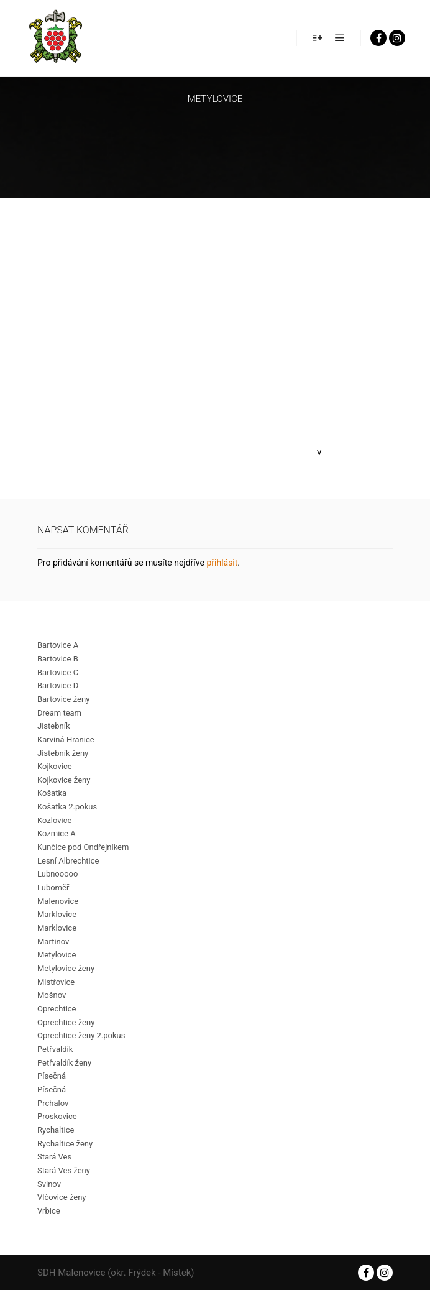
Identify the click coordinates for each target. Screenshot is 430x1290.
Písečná (51, 1075)
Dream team (59, 712)
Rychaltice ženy (65, 1143)
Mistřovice (56, 982)
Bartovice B (57, 658)
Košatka (51, 793)
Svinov (49, 1184)
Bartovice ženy (63, 699)
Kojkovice (54, 766)
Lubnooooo (57, 873)
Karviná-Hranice (65, 739)
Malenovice (57, 901)
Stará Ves (54, 1156)
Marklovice (56, 914)
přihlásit (221, 563)
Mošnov (51, 995)
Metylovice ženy (65, 968)
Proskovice (57, 1116)
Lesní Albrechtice (68, 860)
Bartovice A (57, 645)
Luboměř (53, 887)
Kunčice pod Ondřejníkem (83, 847)
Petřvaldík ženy (64, 1062)
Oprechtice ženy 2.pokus (81, 1035)
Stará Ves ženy (63, 1170)
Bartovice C (57, 672)
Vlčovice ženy (61, 1197)
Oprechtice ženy (65, 1022)
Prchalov (52, 1103)
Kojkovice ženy (63, 780)
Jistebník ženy (62, 753)
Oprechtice (56, 1008)
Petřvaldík (55, 1049)
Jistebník (53, 725)
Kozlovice (54, 820)
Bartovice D (57, 685)
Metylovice (56, 954)
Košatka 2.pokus (67, 806)
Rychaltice (55, 1130)
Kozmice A (56, 833)
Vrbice (48, 1210)
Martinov (53, 941)
